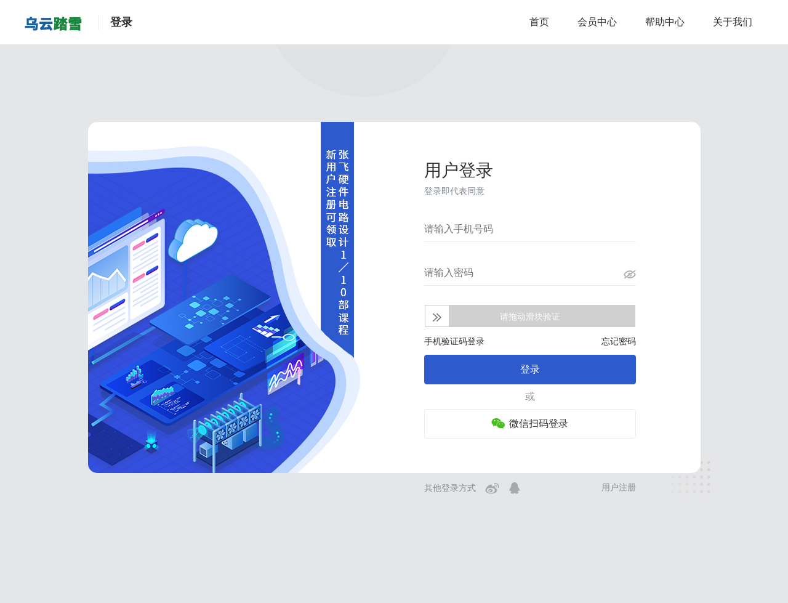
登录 (530, 369)
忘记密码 (618, 341)
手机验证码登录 (454, 341)
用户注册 (618, 487)
